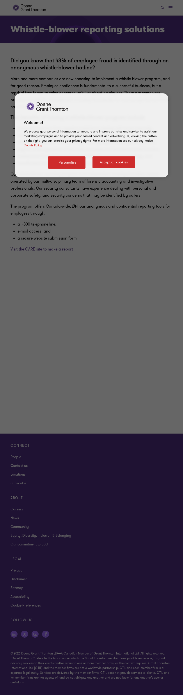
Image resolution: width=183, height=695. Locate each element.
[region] (91, 135)
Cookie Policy (33, 145)
